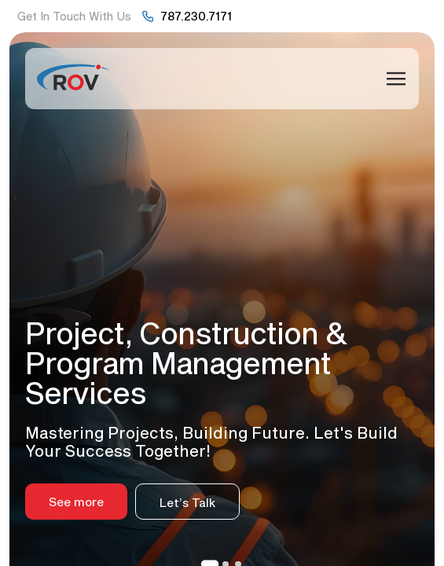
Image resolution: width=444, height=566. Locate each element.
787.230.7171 (196, 16)
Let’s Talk (187, 502)
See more (76, 501)
